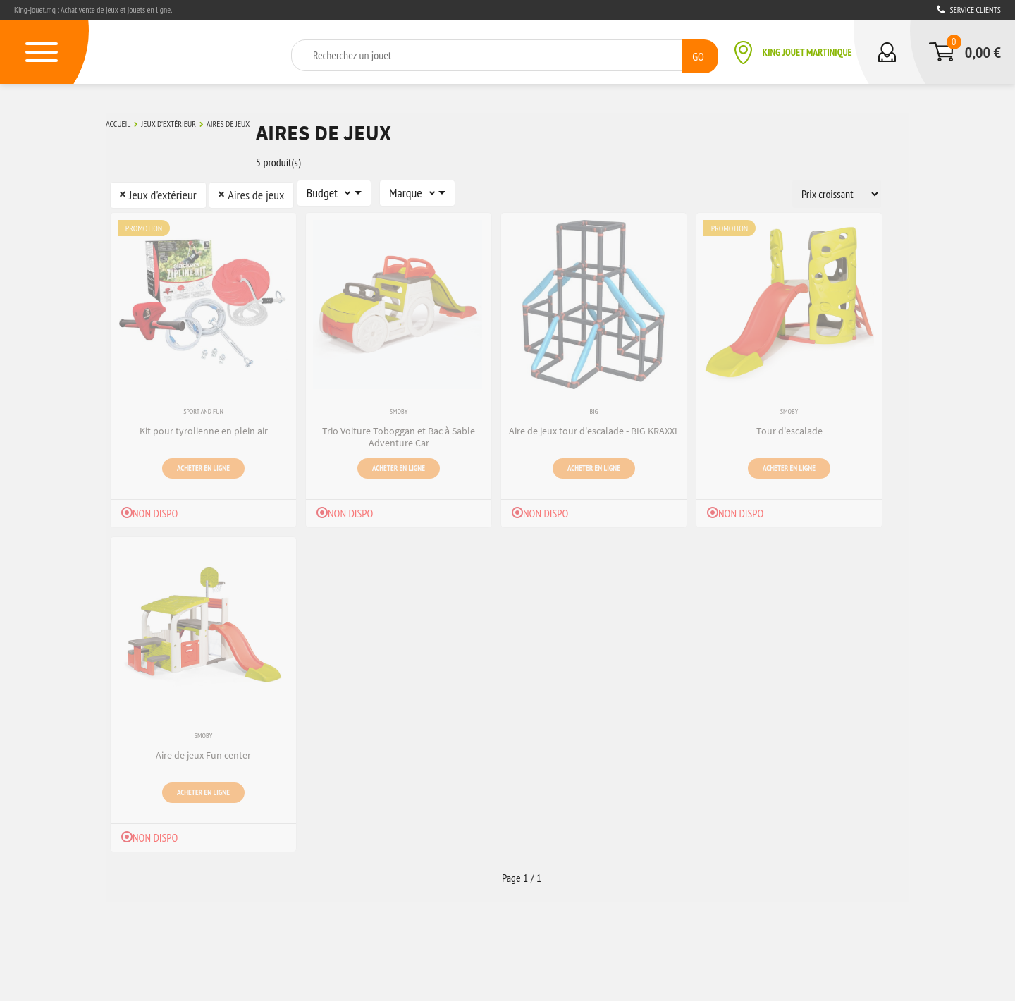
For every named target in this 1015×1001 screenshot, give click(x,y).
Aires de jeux (228, 122)
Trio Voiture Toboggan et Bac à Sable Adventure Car (398, 430)
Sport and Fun (203, 406)
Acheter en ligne (203, 460)
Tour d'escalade (789, 424)
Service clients (969, 9)
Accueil (118, 122)
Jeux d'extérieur (168, 122)
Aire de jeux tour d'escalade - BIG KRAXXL (594, 424)
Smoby (398, 406)
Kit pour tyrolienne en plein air (204, 424)
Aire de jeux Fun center (203, 748)
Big (594, 406)
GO (697, 54)
